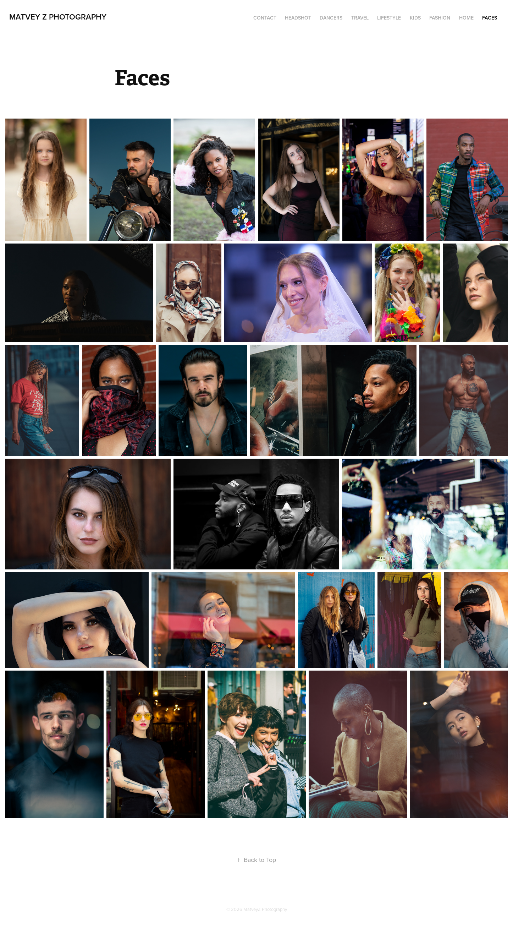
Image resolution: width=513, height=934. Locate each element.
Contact (264, 17)
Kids (415, 17)
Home (466, 17)
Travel (360, 17)
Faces (489, 17)
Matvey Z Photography (57, 16)
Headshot (298, 17)
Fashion (439, 17)
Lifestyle (389, 17)
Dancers (331, 17)
